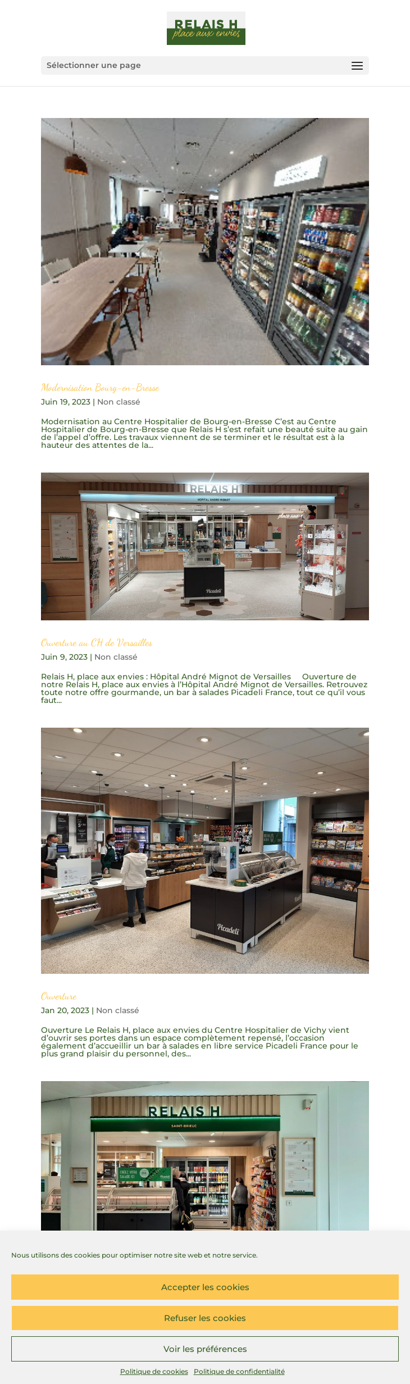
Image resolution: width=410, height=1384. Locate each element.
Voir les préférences (205, 1349)
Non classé (118, 402)
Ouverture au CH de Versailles (96, 642)
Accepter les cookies (205, 1287)
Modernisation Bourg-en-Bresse (100, 387)
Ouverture (58, 996)
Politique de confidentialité (239, 1371)
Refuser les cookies (205, 1318)
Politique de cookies (154, 1371)
